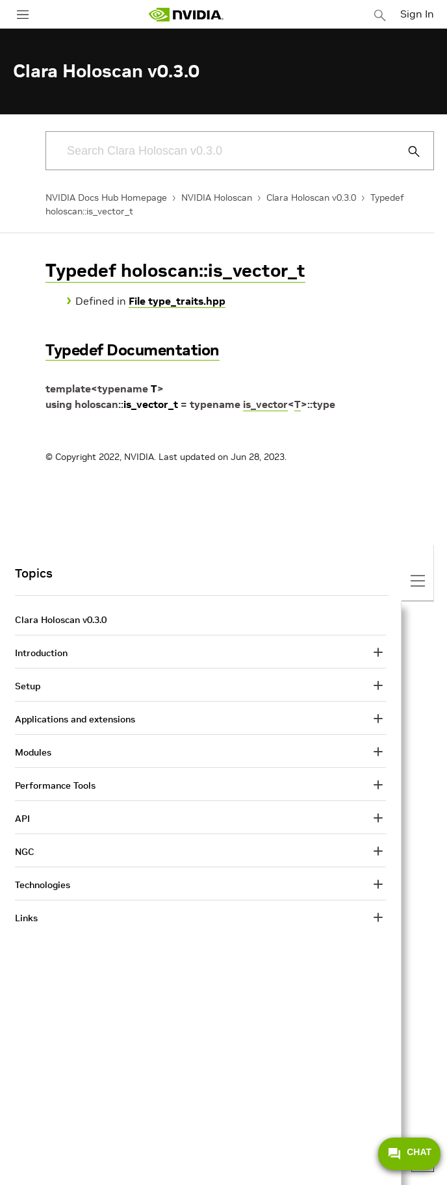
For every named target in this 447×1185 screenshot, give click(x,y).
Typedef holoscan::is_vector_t (175, 270)
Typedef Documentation (132, 350)
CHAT (409, 1154)
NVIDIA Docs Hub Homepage (106, 197)
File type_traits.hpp (177, 300)
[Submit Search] (406, 151)
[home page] (186, 14)
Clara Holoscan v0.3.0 (311, 197)
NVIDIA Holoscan (216, 197)
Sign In (417, 13)
